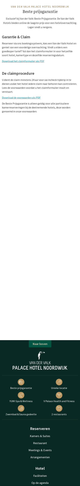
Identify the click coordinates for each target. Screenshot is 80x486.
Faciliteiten (40, 476)
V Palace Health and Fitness (59, 397)
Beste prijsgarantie (21, 384)
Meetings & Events (40, 450)
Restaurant (40, 443)
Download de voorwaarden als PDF (21, 97)
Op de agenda (40, 483)
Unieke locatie (59, 384)
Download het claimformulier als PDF (23, 61)
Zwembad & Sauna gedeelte (21, 410)
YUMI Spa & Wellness (21, 397)
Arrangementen (40, 457)
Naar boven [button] (40, 344)
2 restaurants (59, 410)
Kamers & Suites (40, 436)
